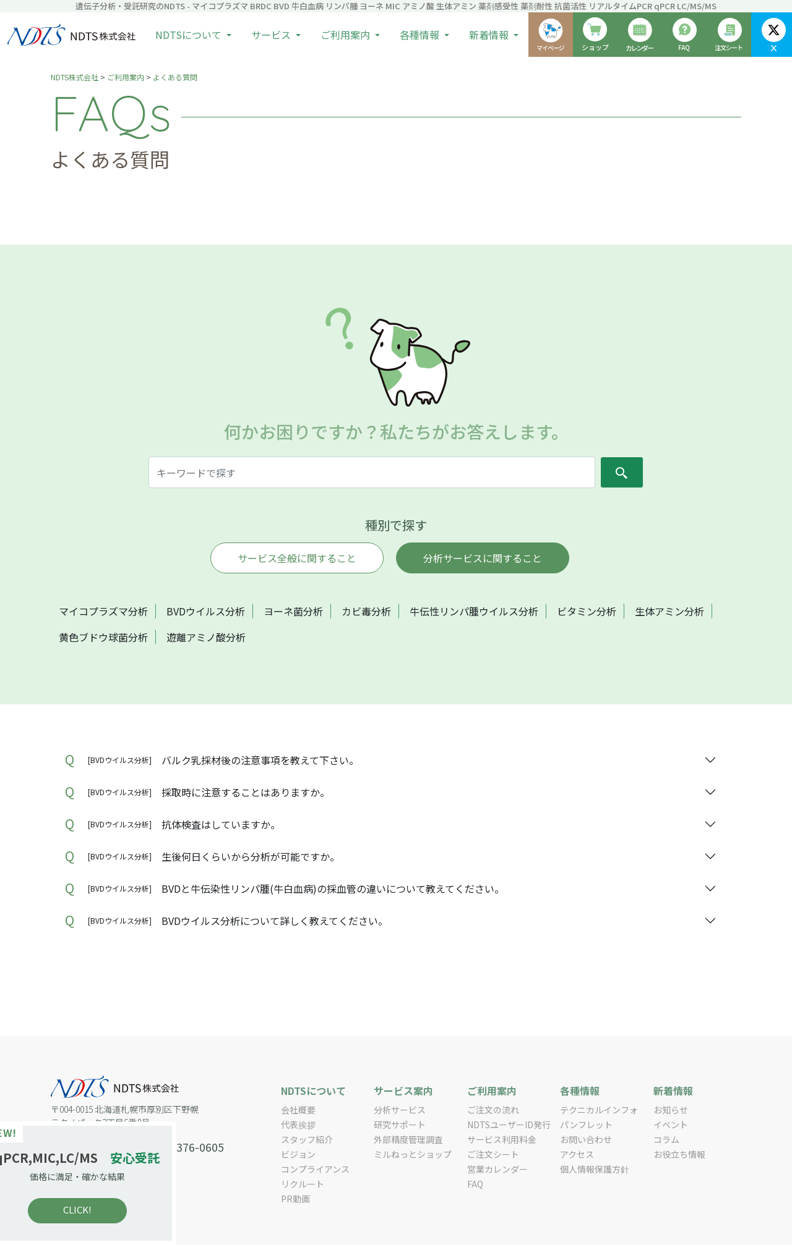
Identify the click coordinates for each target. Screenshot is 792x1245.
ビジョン (298, 1154)
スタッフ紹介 (307, 1139)
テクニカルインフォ (599, 1110)
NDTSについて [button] (189, 34)
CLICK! (99, 1209)
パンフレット (586, 1124)
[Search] (371, 472)
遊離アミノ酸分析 (206, 637)
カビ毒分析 (366, 611)
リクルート (302, 1184)
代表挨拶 (298, 1124)
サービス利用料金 (501, 1139)
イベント (670, 1124)
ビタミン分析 (586, 611)
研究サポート (400, 1124)
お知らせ (670, 1110)
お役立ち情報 (679, 1154)
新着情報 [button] (490, 34)
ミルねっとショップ (413, 1154)
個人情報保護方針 (594, 1169)
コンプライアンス (315, 1169)
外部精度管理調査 (408, 1139)
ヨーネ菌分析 (293, 611)
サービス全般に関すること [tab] (297, 558)
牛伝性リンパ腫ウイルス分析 (474, 611)
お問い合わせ (586, 1139)
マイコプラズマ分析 (103, 611)
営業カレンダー (497, 1169)
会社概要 (298, 1110)
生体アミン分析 (669, 611)
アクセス (577, 1154)
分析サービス (400, 1110)
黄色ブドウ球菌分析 (103, 637)
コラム (666, 1139)
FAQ (475, 1184)
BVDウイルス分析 (205, 611)
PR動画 (295, 1198)
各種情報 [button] (421, 34)
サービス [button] (272, 34)
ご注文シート (493, 1154)
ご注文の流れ (493, 1110)
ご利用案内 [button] (346, 34)
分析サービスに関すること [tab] (482, 558)
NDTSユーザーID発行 (509, 1124)
